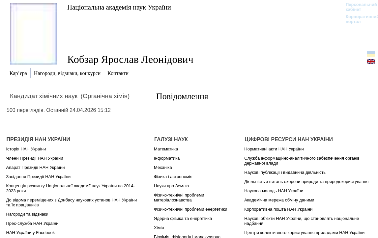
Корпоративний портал (358, 19)
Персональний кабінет (358, 7)
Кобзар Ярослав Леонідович (130, 59)
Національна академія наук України (119, 7)
